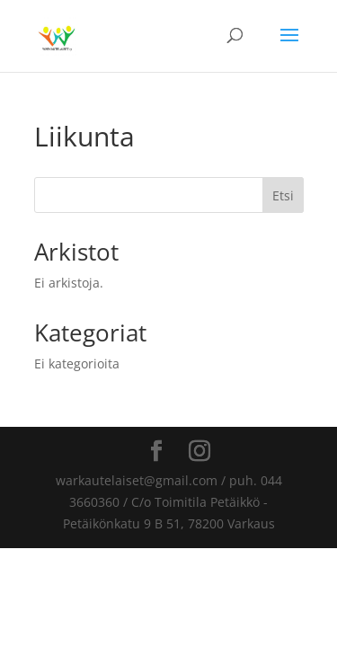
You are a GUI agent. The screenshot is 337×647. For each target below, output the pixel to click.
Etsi (283, 195)
